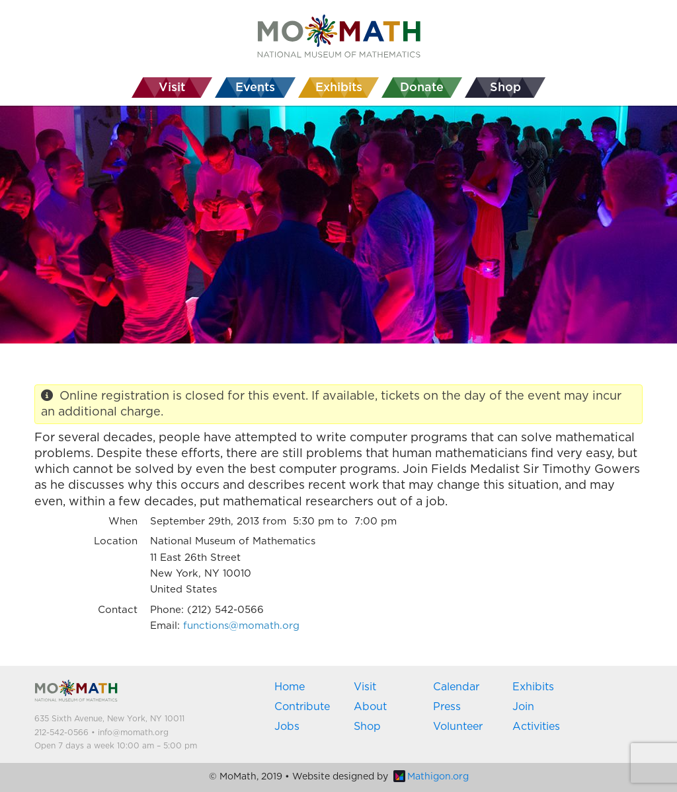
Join (523, 707)
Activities (536, 726)
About (370, 707)
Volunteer (458, 726)
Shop (367, 726)
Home (289, 687)
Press (447, 707)
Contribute (302, 707)
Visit (365, 687)
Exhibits (533, 687)
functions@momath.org (241, 626)
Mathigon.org (431, 776)
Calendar (456, 687)
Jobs (286, 726)
